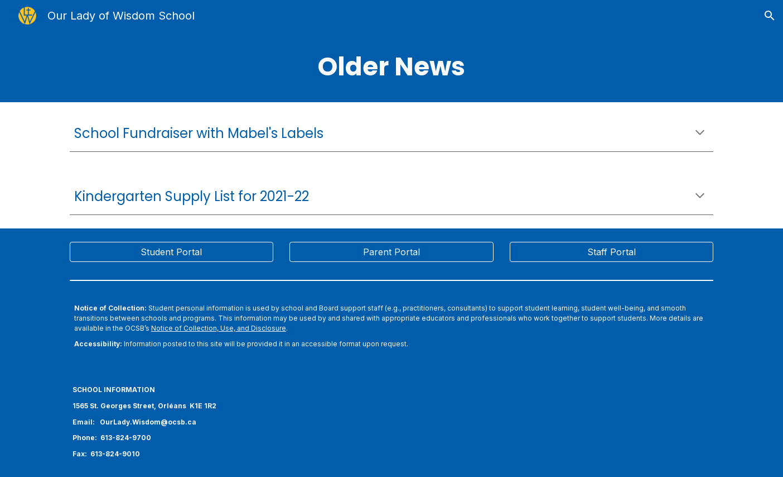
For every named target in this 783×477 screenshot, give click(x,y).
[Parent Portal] (391, 251)
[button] (769, 15)
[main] (391, 67)
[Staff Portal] (611, 251)
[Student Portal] (171, 251)
